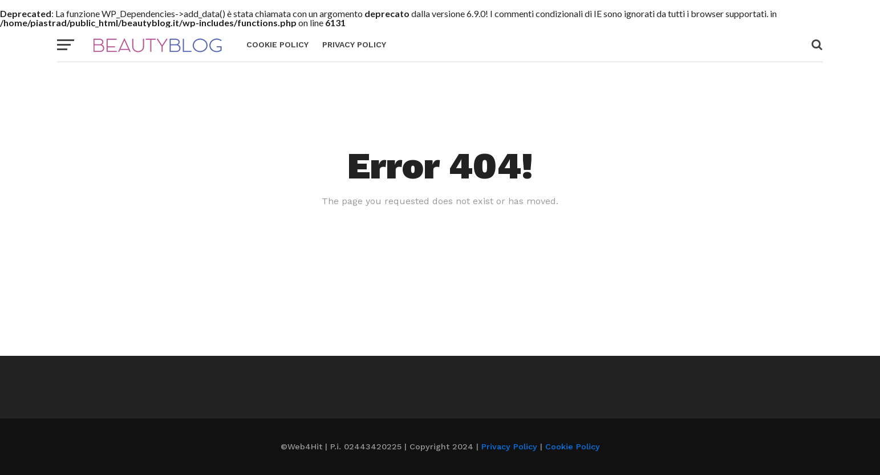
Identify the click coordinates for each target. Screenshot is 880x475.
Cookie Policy (277, 44)
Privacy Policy (354, 44)
